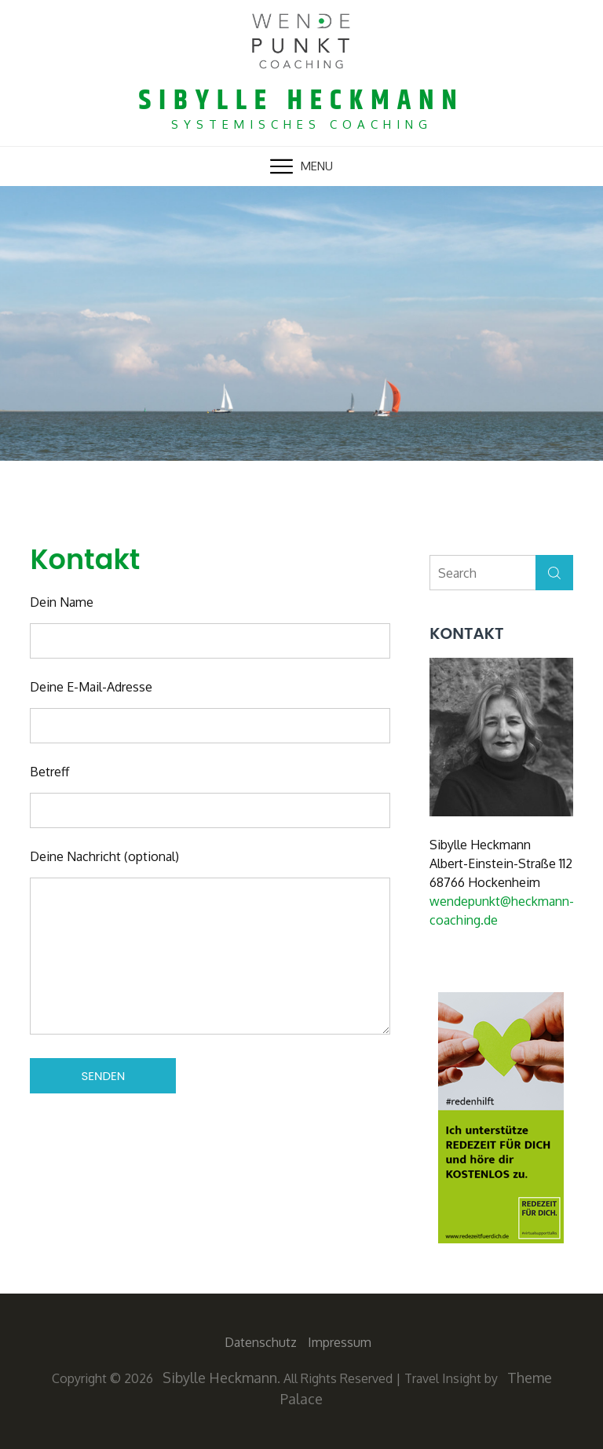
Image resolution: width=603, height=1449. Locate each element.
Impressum (339, 1342)
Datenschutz (261, 1342)
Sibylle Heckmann (301, 100)
